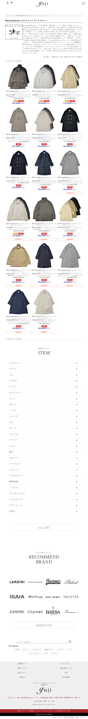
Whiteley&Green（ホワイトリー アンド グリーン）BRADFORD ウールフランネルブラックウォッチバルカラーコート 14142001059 (44, 181)
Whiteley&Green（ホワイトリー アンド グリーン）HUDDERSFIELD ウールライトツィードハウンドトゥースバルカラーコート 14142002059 (18, 320)
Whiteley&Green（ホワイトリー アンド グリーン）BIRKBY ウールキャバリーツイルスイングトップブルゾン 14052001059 (18, 227)
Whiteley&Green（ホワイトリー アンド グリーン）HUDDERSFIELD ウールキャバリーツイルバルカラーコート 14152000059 (44, 137)
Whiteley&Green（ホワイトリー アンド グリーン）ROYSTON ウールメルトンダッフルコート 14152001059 (18, 180)
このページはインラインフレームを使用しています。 (44, 632)
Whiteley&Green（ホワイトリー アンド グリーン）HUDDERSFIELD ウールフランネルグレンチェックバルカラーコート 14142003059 (69, 273)
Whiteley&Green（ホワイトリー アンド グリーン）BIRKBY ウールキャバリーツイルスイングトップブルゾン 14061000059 (44, 94)
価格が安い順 (57, 57)
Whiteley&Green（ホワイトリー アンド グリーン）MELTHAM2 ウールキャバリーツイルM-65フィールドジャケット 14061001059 (18, 94)
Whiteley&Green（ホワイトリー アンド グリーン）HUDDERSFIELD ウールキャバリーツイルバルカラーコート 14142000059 (44, 320)
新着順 (78, 57)
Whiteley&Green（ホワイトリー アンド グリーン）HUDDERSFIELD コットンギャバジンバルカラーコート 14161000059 (69, 94)
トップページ (10, 15)
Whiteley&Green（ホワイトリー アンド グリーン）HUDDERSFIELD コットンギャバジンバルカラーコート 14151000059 (69, 227)
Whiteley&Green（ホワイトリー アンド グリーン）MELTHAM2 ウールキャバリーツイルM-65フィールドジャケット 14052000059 (44, 227)
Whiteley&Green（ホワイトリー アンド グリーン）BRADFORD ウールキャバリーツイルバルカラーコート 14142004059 (44, 273)
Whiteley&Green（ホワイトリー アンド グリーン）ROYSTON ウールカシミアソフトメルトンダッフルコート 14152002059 (70, 137)
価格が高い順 (69, 57)
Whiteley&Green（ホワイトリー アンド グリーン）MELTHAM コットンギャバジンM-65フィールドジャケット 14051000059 (18, 273)
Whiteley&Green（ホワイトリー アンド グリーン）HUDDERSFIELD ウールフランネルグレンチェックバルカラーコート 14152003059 (69, 181)
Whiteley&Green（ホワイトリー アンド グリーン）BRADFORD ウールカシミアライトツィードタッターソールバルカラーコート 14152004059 (18, 137)
